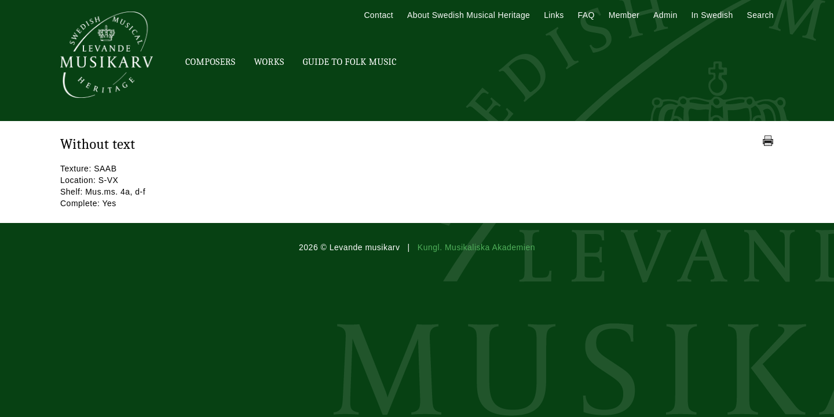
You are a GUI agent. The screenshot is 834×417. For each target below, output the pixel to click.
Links (554, 15)
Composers (210, 62)
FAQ (586, 15)
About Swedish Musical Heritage (468, 15)
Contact (378, 15)
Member (624, 15)
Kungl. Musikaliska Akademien (476, 247)
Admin (665, 15)
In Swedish (712, 15)
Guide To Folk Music (350, 62)
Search (760, 15)
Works (269, 62)
